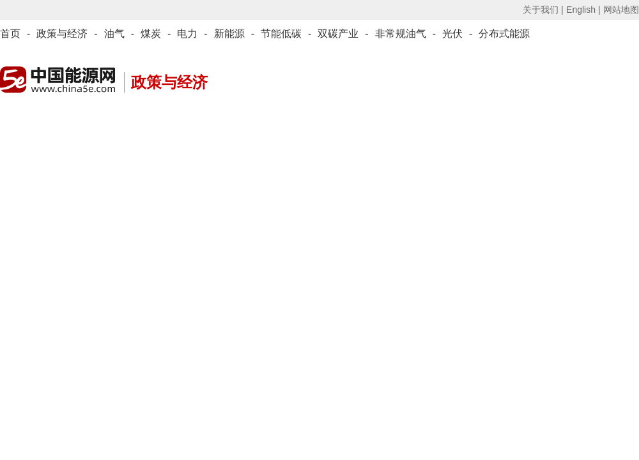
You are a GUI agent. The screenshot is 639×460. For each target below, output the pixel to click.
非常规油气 (400, 33)
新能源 (229, 33)
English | (583, 9)
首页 (10, 33)
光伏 (452, 33)
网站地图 (621, 9)
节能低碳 (281, 33)
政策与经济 (62, 33)
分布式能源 (504, 33)
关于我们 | (543, 9)
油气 (114, 33)
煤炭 (151, 33)
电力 (187, 33)
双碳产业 (338, 33)
